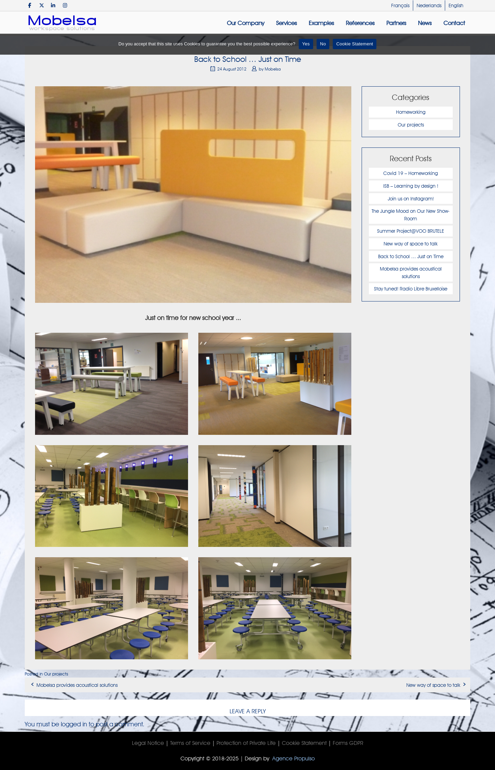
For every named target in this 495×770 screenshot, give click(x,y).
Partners (396, 23)
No (323, 43)
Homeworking (411, 112)
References (360, 23)
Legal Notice (148, 743)
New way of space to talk (411, 243)
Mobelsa (273, 69)
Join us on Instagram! (411, 198)
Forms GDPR (348, 743)
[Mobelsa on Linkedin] (53, 5)
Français (400, 5)
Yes (306, 43)
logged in (74, 724)
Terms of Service (190, 743)
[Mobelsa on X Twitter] (41, 5)
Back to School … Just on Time (410, 256)
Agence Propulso (293, 758)
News (425, 23)
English (456, 5)
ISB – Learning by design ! (410, 186)
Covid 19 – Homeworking (410, 173)
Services (286, 23)
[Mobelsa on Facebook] (30, 5)
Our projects (411, 125)
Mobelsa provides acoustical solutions (77, 685)
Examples (321, 23)
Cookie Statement (304, 743)
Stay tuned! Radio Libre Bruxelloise (410, 289)
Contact (454, 23)
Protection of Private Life (246, 743)
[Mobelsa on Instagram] (65, 5)
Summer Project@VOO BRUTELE (410, 231)
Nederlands (429, 5)
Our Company (245, 23)
